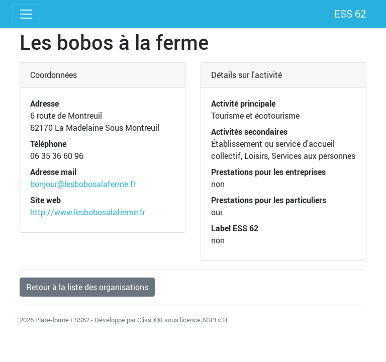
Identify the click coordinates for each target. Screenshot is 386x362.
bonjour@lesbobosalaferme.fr (83, 184)
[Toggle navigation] (26, 14)
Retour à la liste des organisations (87, 287)
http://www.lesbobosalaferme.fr (87, 212)
